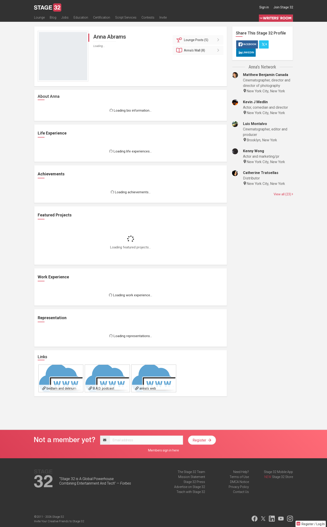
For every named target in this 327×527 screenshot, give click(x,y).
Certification (101, 17)
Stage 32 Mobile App (278, 472)
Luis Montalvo (255, 124)
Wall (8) (198, 50)
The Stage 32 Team (191, 472)
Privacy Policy (239, 487)
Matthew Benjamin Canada (265, 75)
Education (81, 17)
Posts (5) (198, 40)
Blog (53, 17)
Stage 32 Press (194, 482)
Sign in (264, 7)
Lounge (39, 17)
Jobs (65, 17)
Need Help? (241, 472)
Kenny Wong (253, 151)
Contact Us (241, 492)
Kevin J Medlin (255, 102)
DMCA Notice (239, 482)
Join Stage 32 (283, 7)
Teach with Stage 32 (190, 492)
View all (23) (283, 194)
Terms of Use (239, 477)
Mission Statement (191, 477)
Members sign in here (163, 450)
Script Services (125, 17)
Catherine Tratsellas (260, 173)
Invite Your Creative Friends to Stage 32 (59, 521)
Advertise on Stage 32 (189, 487)
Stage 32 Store (282, 477)
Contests (147, 17)
